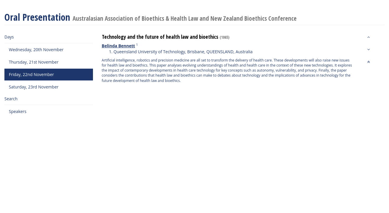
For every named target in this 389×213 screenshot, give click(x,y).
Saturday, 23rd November (33, 87)
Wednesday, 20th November (36, 49)
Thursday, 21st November (33, 62)
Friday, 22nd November (31, 74)
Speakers (18, 111)
